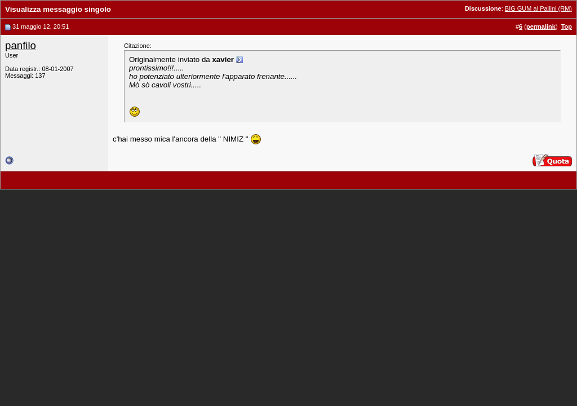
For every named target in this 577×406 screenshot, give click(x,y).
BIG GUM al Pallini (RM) (538, 8)
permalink (541, 26)
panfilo (20, 45)
